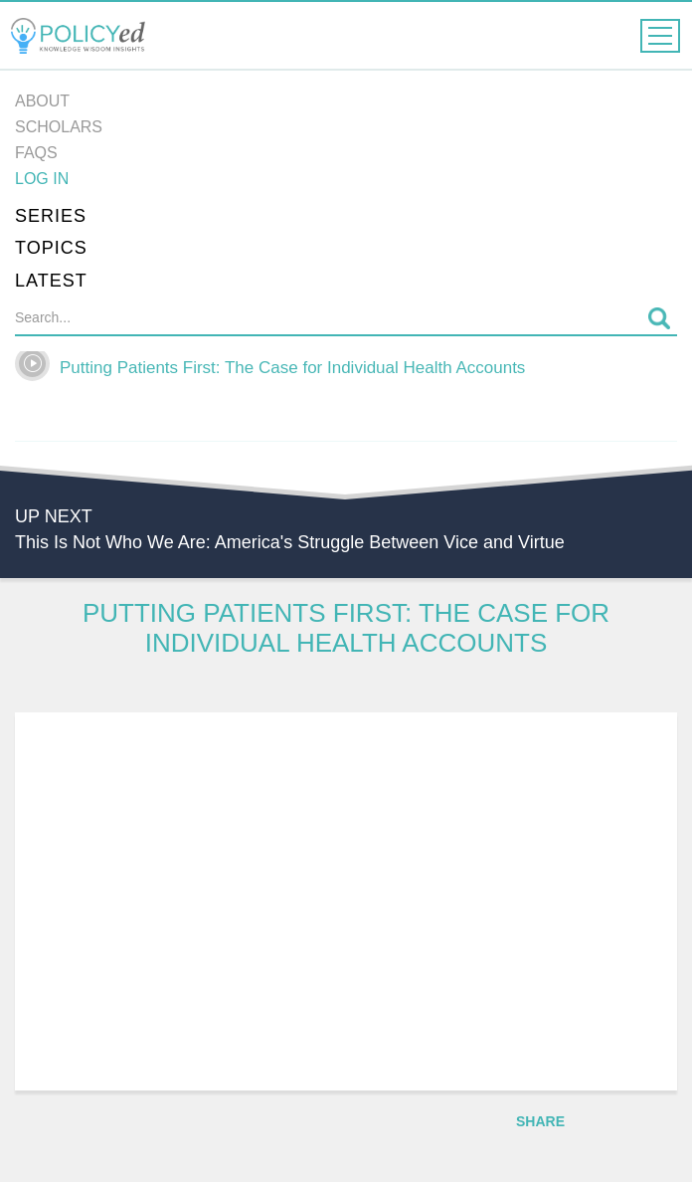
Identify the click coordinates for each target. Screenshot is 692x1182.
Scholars (58, 126)
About (42, 101)
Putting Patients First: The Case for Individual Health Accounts (292, 367)
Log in (42, 178)
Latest (51, 281)
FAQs (36, 152)
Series (50, 216)
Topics (51, 248)
